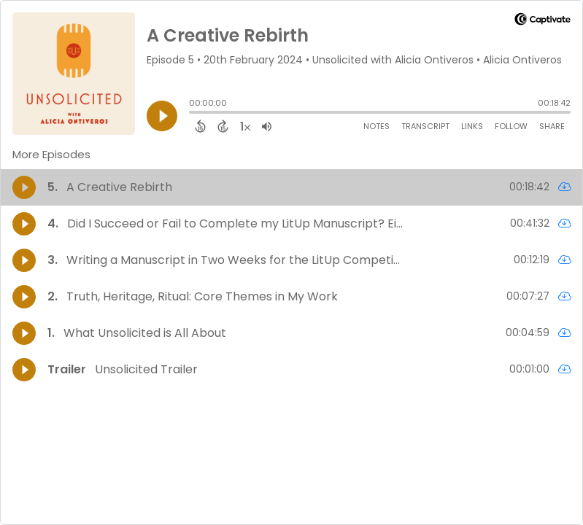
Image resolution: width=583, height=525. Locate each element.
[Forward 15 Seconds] (223, 126)
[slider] (192, 113)
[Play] (162, 116)
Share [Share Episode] (552, 126)
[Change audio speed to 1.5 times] (245, 126)
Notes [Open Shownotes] (376, 126)
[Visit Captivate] (542, 21)
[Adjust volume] (266, 126)
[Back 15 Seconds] (200, 126)
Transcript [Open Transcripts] (425, 126)
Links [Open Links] (472, 126)
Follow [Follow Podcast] (511, 126)
